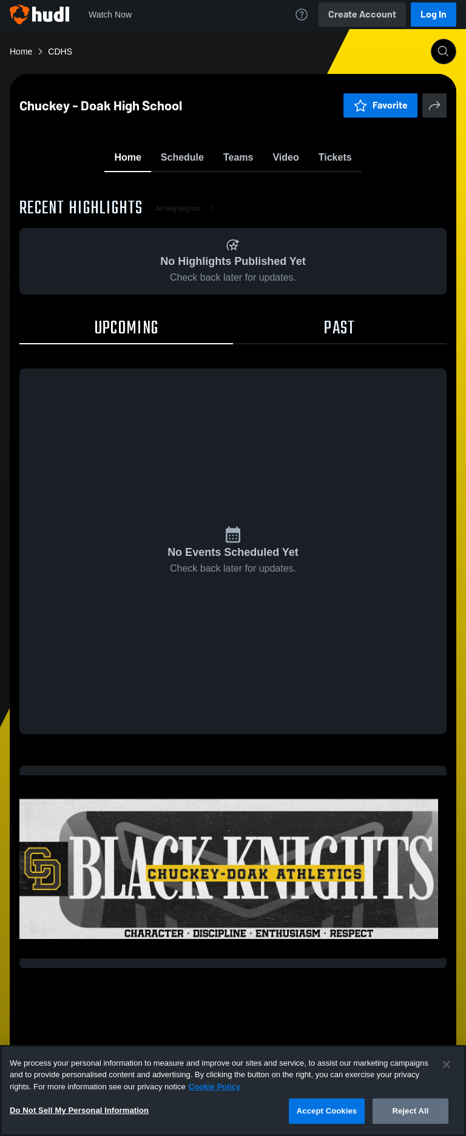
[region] (233, 1090)
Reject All (410, 1110)
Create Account (362, 14)
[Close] (446, 1064)
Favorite (218, 187)
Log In (433, 14)
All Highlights (187, 279)
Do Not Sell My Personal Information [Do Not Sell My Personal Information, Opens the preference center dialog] (79, 1110)
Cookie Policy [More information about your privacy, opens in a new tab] (214, 1086)
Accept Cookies (327, 1110)
